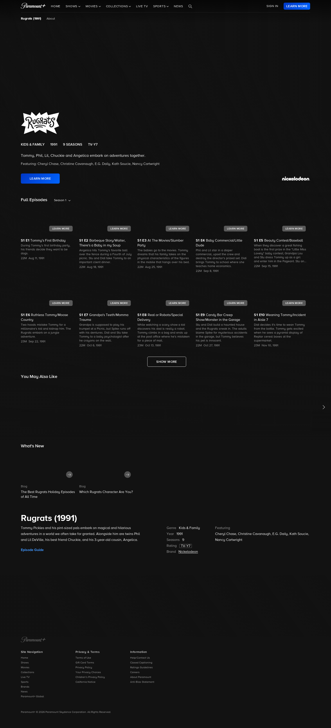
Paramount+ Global (32, 696)
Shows (25, 662)
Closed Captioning (141, 662)
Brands (25, 687)
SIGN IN (272, 6)
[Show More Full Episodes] (166, 362)
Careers (135, 672)
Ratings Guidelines (141, 667)
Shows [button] (72, 6)
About (51, 18)
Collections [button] (117, 6)
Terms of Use (83, 658)
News (178, 6)
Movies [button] (92, 6)
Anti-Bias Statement (142, 682)
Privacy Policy (84, 667)
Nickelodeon (188, 552)
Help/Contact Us (140, 658)
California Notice (85, 682)
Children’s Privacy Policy (90, 677)
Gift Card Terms (85, 662)
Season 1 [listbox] (60, 200)
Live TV (142, 6)
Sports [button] (160, 6)
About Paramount (140, 677)
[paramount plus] (33, 6)
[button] (49, 475)
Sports (25, 682)
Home (55, 6)
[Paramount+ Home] (33, 640)
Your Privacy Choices (88, 672)
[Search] (190, 6)
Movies (25, 667)
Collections (27, 672)
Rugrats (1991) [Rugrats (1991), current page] (31, 18)
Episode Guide (32, 550)
